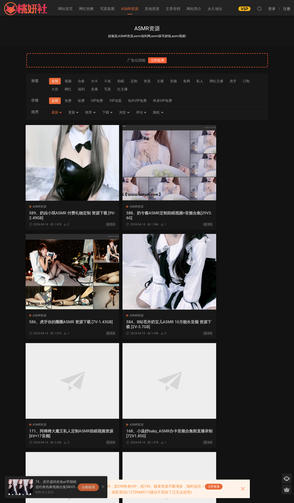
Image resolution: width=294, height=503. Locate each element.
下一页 (153, 462)
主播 (160, 81)
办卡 (94, 81)
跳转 (178, 462)
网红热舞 (86, 9)
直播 (94, 89)
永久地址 (215, 9)
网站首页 (65, 9)
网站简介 (194, 9)
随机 (158, 112)
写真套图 (107, 9)
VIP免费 (97, 101)
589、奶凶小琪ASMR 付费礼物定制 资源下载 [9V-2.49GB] (54, 215)
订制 (246, 81)
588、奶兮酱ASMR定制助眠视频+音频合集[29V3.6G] (115, 215)
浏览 (124, 112)
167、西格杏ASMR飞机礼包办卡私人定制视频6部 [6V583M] (177, 325)
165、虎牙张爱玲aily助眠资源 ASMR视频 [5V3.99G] (239, 325)
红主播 (122, 89)
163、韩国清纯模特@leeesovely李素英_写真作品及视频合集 (116, 435)
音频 (173, 81)
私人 (199, 81)
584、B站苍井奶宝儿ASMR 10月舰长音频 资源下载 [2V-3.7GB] (239, 215)
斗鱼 (107, 81)
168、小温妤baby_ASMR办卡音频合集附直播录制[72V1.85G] (115, 325)
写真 (107, 89)
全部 (54, 81)
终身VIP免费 (162, 101)
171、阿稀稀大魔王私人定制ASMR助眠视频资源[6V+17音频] (54, 325)
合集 (81, 81)
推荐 (90, 112)
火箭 (54, 89)
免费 (68, 101)
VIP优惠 (115, 101)
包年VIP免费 (137, 101)
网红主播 (216, 81)
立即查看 (214, 486)
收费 (81, 101)
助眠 (120, 81)
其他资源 (152, 9)
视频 (68, 81)
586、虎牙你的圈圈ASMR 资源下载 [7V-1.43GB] (175, 215)
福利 (81, 89)
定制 (134, 81)
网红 (68, 89)
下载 (107, 112)
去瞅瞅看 (88, 487)
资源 (147, 81)
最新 (56, 112)
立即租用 (157, 60)
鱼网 (186, 81)
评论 (141, 112)
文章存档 (173, 9)
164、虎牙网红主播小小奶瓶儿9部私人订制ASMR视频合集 (54, 435)
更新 (73, 112)
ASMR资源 (129, 9)
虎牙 (233, 81)
